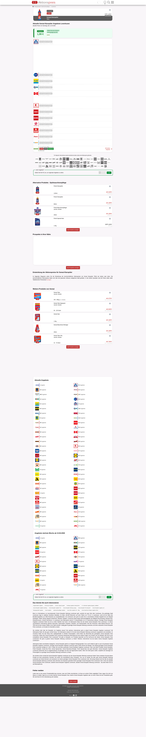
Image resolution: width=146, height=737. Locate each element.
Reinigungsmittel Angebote (38, 650)
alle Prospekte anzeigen (73, 267)
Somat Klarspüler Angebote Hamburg (40, 648)
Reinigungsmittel (37, 6)
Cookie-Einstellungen (75, 732)
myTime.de (91, 677)
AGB (73, 730)
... (50, 6)
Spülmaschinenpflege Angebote (59, 650)
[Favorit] (110, 9)
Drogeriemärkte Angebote (38, 646)
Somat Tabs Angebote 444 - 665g (73, 650)
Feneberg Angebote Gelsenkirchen (73, 646)
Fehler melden (73, 722)
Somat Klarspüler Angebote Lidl (98, 648)
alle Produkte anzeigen (73, 229)
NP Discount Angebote (49, 646)
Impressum (69, 730)
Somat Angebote (48, 650)
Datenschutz (76, 730)
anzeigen (49, 279)
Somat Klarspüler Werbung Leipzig (69, 648)
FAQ (70, 732)
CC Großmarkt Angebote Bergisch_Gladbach (90, 646)
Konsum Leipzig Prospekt (60, 646)
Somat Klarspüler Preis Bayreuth (84, 648)
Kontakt (68, 732)
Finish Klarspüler (37, 689)
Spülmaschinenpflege (45, 6)
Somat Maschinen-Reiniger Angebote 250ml (90, 650)
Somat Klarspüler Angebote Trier (55, 648)
